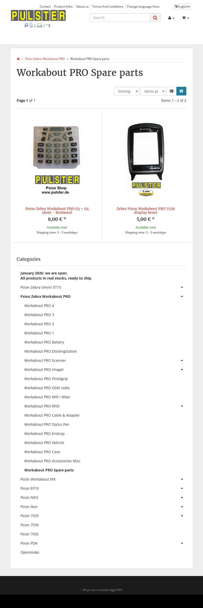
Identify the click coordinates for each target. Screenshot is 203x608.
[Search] (120, 17)
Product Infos (63, 6)
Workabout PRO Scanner (105, 360)
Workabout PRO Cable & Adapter (52, 415)
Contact (45, 6)
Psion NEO (104, 497)
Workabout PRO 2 (39, 323)
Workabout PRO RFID (105, 406)
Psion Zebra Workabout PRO (104, 296)
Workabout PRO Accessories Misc (52, 460)
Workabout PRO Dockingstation (50, 351)
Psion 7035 (30, 534)
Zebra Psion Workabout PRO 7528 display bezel (146, 210)
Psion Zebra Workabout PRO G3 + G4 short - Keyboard (57, 210)
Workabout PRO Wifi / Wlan (47, 397)
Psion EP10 (104, 488)
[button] (172, 91)
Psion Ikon (104, 506)
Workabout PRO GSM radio (47, 387)
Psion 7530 (30, 524)
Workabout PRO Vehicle (44, 442)
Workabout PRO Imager (105, 369)
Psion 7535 (104, 515)
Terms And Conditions (107, 6)
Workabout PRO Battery (44, 342)
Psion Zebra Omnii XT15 (104, 287)
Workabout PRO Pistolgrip (46, 378)
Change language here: (143, 6)
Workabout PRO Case (42, 451)
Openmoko (30, 552)
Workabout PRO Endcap (44, 433)
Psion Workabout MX (104, 479)
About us (82, 6)
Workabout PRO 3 (39, 314)
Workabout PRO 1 (39, 333)
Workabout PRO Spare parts (49, 470)
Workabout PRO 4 (39, 305)
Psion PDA (104, 543)
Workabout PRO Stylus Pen (46, 424)
